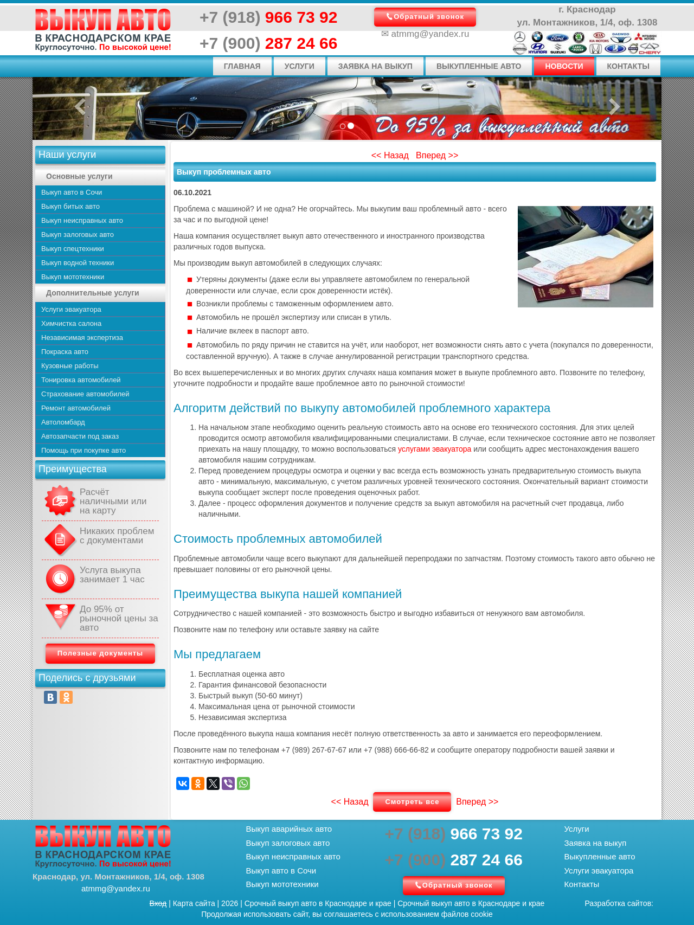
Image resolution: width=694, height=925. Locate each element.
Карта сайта (194, 903)
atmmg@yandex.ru (430, 34)
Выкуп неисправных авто (293, 856)
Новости (564, 66)
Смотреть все (412, 802)
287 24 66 (268, 43)
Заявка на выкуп (375, 66)
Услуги (299, 66)
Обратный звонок (429, 16)
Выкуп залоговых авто (288, 842)
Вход (158, 903)
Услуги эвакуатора (599, 870)
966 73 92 (268, 17)
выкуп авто (297, 903)
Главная (242, 66)
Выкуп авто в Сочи (281, 870)
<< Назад (390, 155)
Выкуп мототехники (282, 884)
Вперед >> (437, 155)
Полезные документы (100, 653)
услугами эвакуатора (434, 449)
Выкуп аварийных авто (289, 828)
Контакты (628, 66)
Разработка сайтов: (619, 903)
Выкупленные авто (479, 66)
